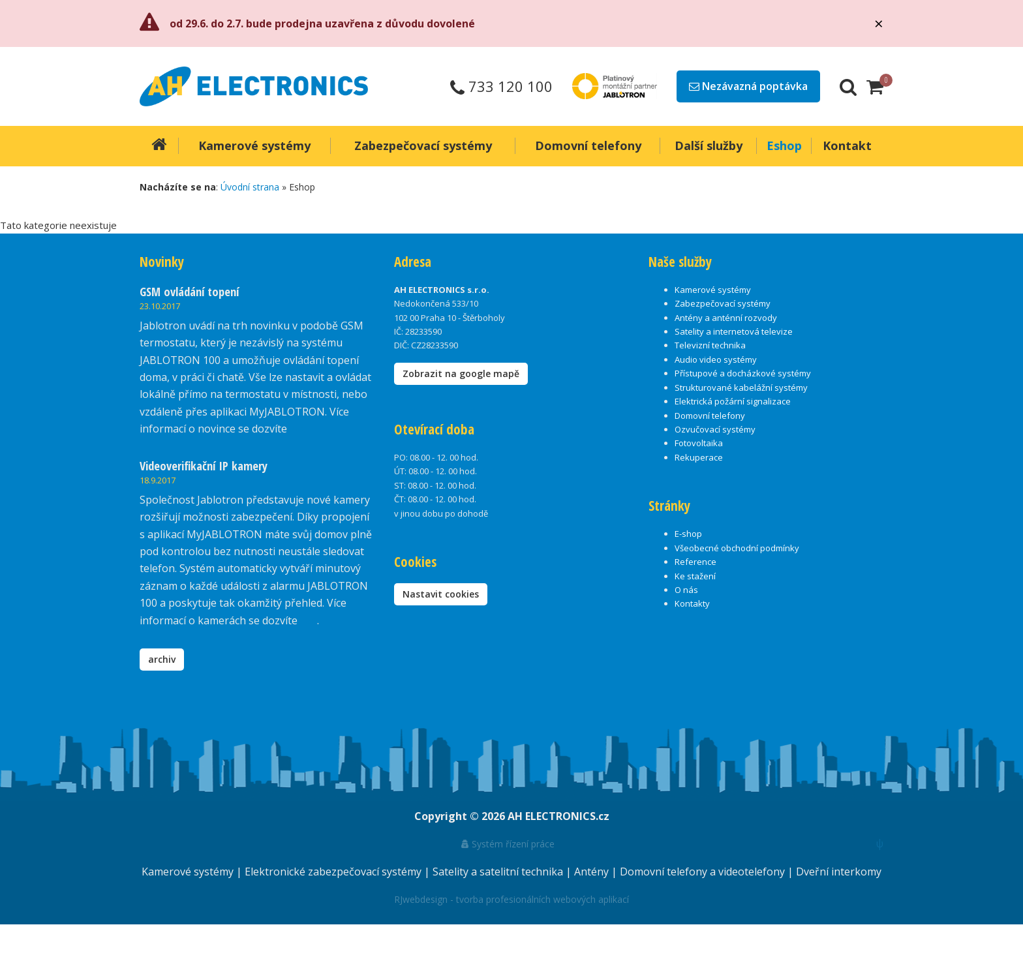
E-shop (688, 533)
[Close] (878, 23)
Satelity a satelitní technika (499, 871)
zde (308, 620)
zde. (299, 428)
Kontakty (692, 603)
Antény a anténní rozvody (726, 318)
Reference (695, 562)
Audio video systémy (716, 359)
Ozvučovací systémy (715, 429)
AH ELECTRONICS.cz (558, 816)
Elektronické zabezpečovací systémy (334, 871)
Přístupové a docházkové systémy (743, 373)
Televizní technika (710, 345)
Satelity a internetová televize (734, 331)
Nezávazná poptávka (748, 86)
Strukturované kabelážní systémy (741, 387)
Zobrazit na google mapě (461, 373)
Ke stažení (695, 576)
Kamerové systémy (713, 290)
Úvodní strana (250, 187)
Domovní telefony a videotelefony (703, 871)
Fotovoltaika (699, 443)
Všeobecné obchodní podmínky (737, 548)
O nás (686, 590)
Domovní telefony (710, 415)
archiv (162, 659)
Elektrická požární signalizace (733, 401)
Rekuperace (699, 457)
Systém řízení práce (508, 844)
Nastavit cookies (441, 594)
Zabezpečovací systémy (723, 303)
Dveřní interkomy (838, 871)
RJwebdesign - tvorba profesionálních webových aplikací (511, 899)
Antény (592, 871)
